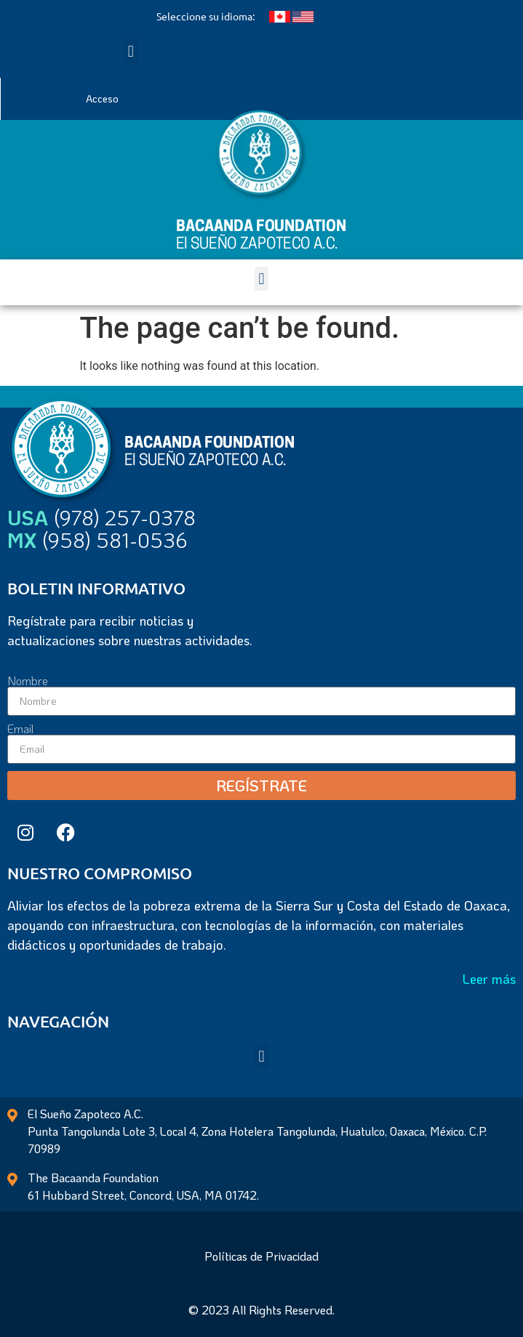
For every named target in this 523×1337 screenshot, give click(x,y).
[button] (130, 51)
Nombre (27, 681)
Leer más (489, 978)
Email (20, 729)
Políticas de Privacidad (261, 1256)
